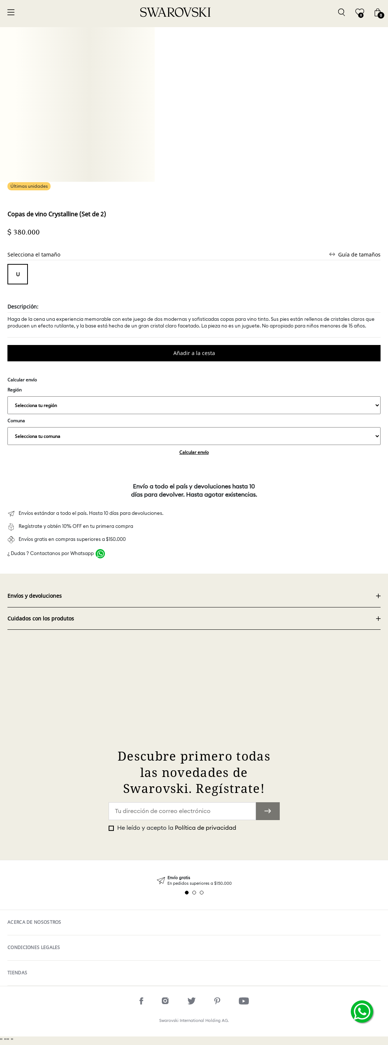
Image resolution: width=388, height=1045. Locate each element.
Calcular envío (194, 452)
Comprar (194, 353)
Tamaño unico (17, 274)
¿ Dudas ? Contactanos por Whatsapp (50, 553)
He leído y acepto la (176, 828)
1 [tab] (187, 892)
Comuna (194, 431)
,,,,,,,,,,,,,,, (194, 405)
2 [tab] (194, 892)
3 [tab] (201, 892)
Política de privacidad (205, 828)
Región (194, 400)
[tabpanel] (194, 881)
